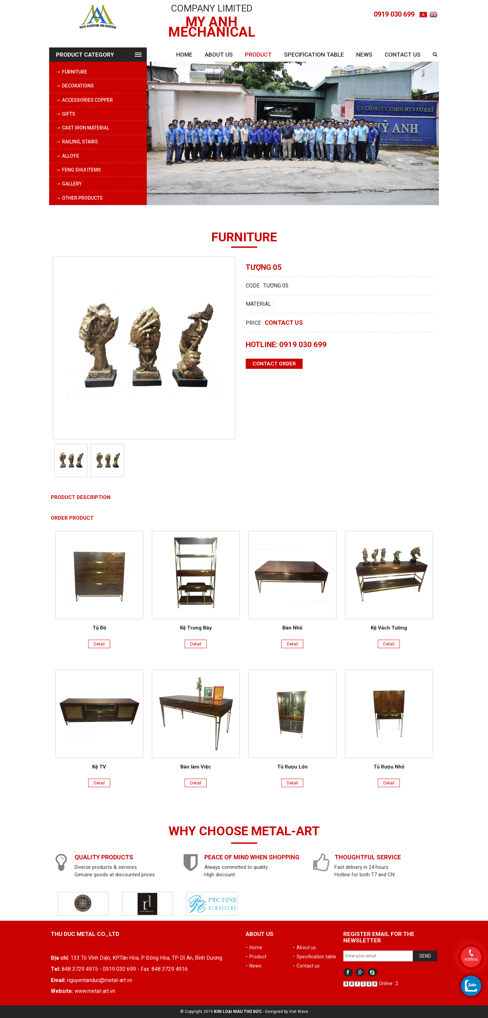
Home (184, 54)
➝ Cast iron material (82, 128)
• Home (254, 947)
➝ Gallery (69, 183)
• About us (304, 947)
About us (219, 54)
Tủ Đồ (99, 628)
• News (253, 966)
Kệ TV (99, 767)
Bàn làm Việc (195, 767)
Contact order (274, 364)
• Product (256, 956)
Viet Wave (298, 1011)
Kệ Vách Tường (389, 628)
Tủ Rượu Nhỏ (388, 767)
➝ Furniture (71, 72)
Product (258, 54)
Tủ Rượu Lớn (292, 767)
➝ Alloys (67, 156)
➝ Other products (79, 198)
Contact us (403, 54)
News (364, 54)
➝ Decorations (75, 85)
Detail (99, 643)
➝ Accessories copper (84, 100)
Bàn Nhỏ (292, 628)
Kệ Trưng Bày (196, 628)
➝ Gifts (65, 114)
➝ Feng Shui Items (78, 170)
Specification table (314, 54)
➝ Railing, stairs (77, 141)
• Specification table (314, 956)
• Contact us (306, 966)
